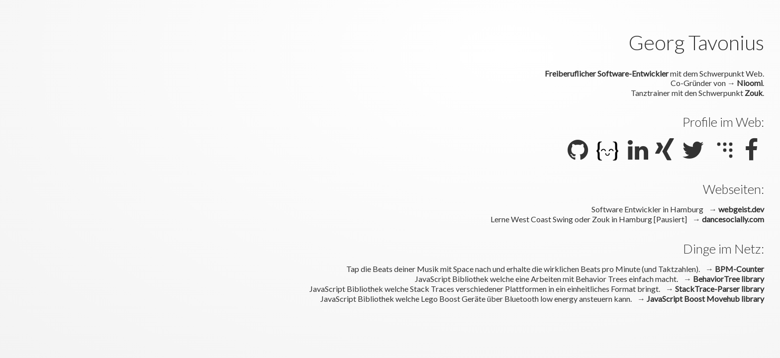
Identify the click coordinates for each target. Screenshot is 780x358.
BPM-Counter (739, 268)
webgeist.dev (741, 209)
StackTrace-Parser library (719, 288)
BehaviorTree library (728, 278)
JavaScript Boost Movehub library (705, 298)
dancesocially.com (733, 219)
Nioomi (750, 83)
